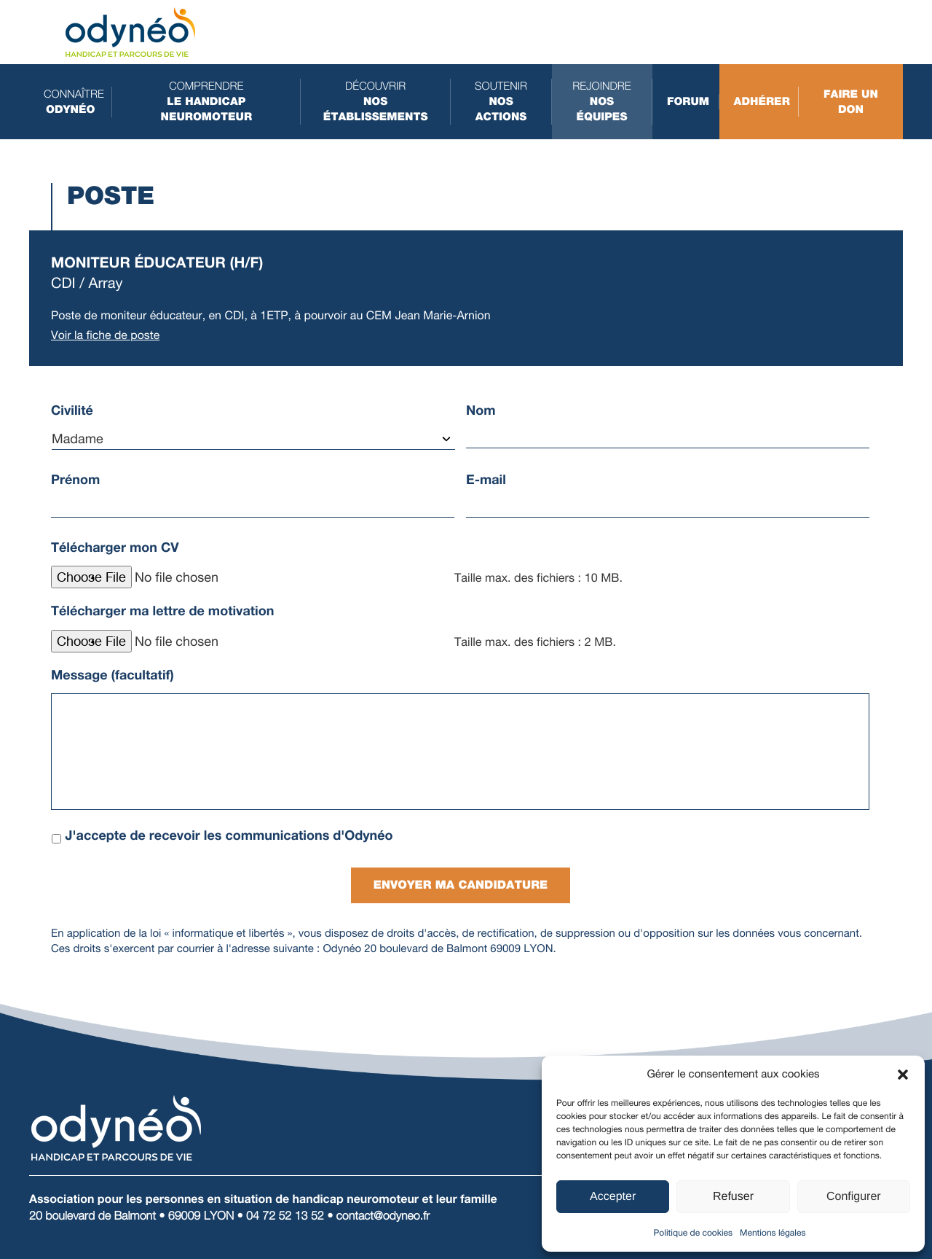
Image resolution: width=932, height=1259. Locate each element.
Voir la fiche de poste (105, 335)
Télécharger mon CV (115, 547)
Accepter (613, 1196)
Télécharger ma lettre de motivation (162, 611)
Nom (481, 410)
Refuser (733, 1196)
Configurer (853, 1196)
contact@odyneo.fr (383, 1214)
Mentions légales (772, 1233)
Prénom (75, 480)
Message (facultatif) (112, 675)
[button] (903, 1074)
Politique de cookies (693, 1233)
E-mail (486, 480)
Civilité (72, 410)
